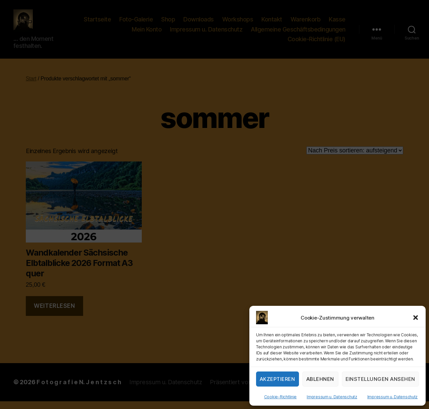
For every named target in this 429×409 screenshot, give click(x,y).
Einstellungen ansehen (381, 379)
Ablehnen (320, 379)
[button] (415, 317)
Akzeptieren (277, 379)
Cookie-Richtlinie (280, 396)
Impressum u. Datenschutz (332, 396)
